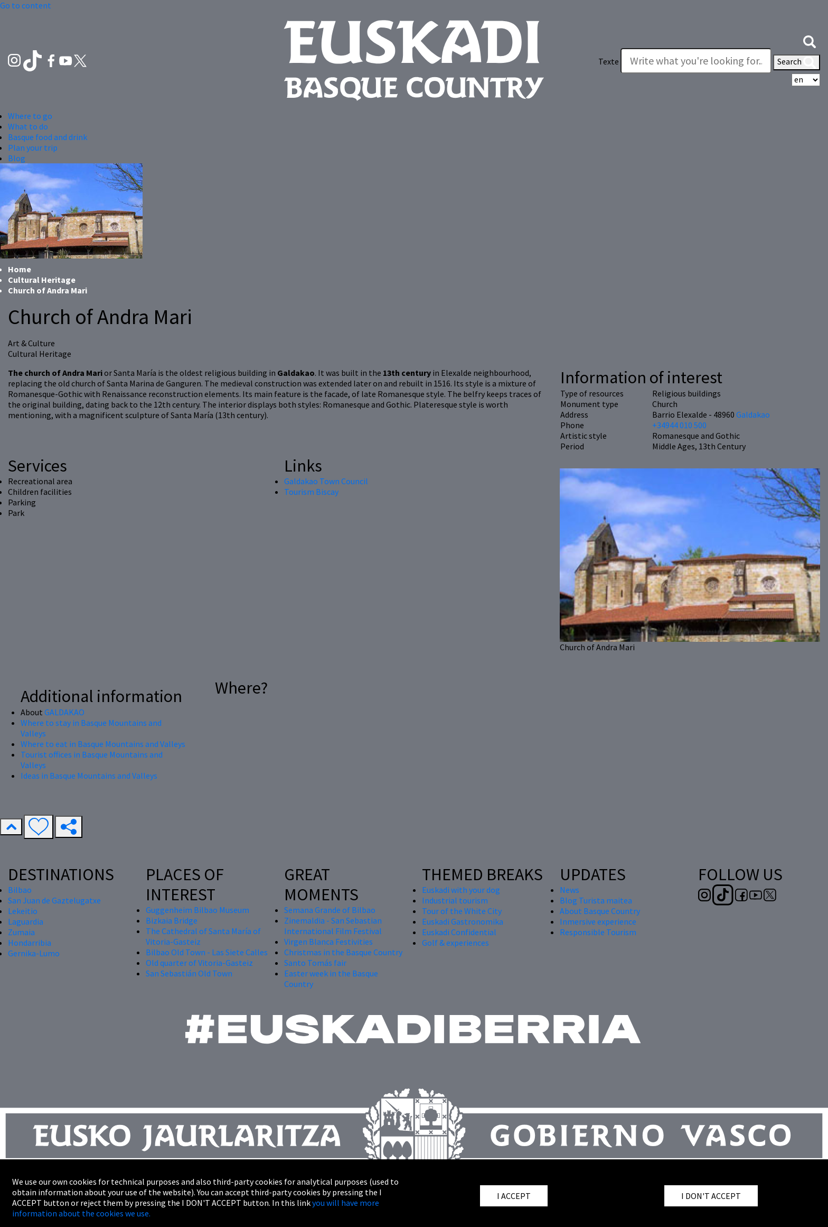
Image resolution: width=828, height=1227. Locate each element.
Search (796, 62)
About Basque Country (600, 911)
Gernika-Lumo (34, 953)
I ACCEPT (514, 1196)
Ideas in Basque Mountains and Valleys (89, 775)
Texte (608, 61)
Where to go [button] (30, 115)
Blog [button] (16, 158)
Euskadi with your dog (461, 889)
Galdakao (753, 414)
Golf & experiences (455, 942)
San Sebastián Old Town (189, 973)
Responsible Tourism (598, 932)
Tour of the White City (462, 911)
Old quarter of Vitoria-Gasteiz (199, 962)
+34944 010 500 (679, 425)
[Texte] (695, 60)
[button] (809, 40)
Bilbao (20, 889)
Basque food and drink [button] (47, 137)
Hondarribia (29, 942)
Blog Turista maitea (596, 900)
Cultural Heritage (42, 279)
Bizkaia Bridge (171, 920)
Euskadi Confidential (459, 932)
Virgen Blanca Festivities (328, 941)
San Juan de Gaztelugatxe (54, 900)
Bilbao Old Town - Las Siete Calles (207, 952)
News (569, 889)
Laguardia (25, 921)
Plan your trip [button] (33, 147)
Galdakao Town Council (326, 481)
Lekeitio (22, 911)
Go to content (25, 5)
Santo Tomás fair (315, 962)
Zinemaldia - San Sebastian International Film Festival (333, 925)
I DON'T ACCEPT (711, 1196)
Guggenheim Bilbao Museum (197, 910)
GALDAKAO (64, 712)
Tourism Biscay (311, 491)
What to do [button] (28, 126)
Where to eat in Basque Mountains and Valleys (103, 744)
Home (19, 269)
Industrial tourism (455, 900)
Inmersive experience (598, 921)
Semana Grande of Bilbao (329, 910)
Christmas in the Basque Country (343, 952)
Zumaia (21, 932)
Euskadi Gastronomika (462, 921)
